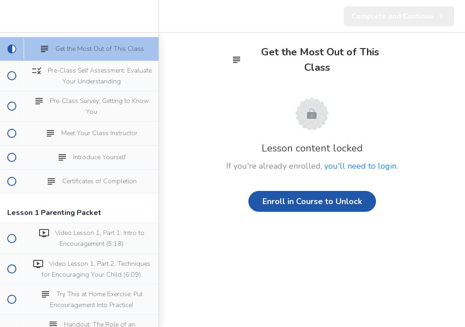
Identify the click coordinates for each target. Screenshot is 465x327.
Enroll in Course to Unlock (312, 201)
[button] (11, 16)
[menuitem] (147, 16)
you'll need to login (360, 166)
